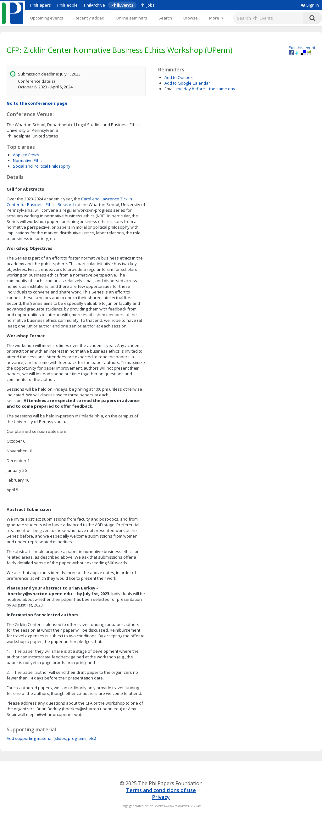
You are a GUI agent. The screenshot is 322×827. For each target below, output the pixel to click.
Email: (169, 89)
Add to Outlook (178, 77)
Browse (190, 18)
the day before (190, 89)
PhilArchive (94, 5)
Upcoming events (46, 18)
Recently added (89, 18)
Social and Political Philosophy (41, 166)
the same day (222, 89)
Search (165, 18)
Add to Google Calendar (187, 83)
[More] (216, 18)
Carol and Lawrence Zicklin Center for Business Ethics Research (69, 201)
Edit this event (302, 47)
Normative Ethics (29, 160)
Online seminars (131, 18)
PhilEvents (122, 5)
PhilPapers (40, 5)
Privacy (161, 797)
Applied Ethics (26, 155)
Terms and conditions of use (161, 790)
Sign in (310, 5)
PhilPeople (67, 5)
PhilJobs (147, 5)
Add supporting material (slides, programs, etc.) (51, 738)
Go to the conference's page (37, 103)
